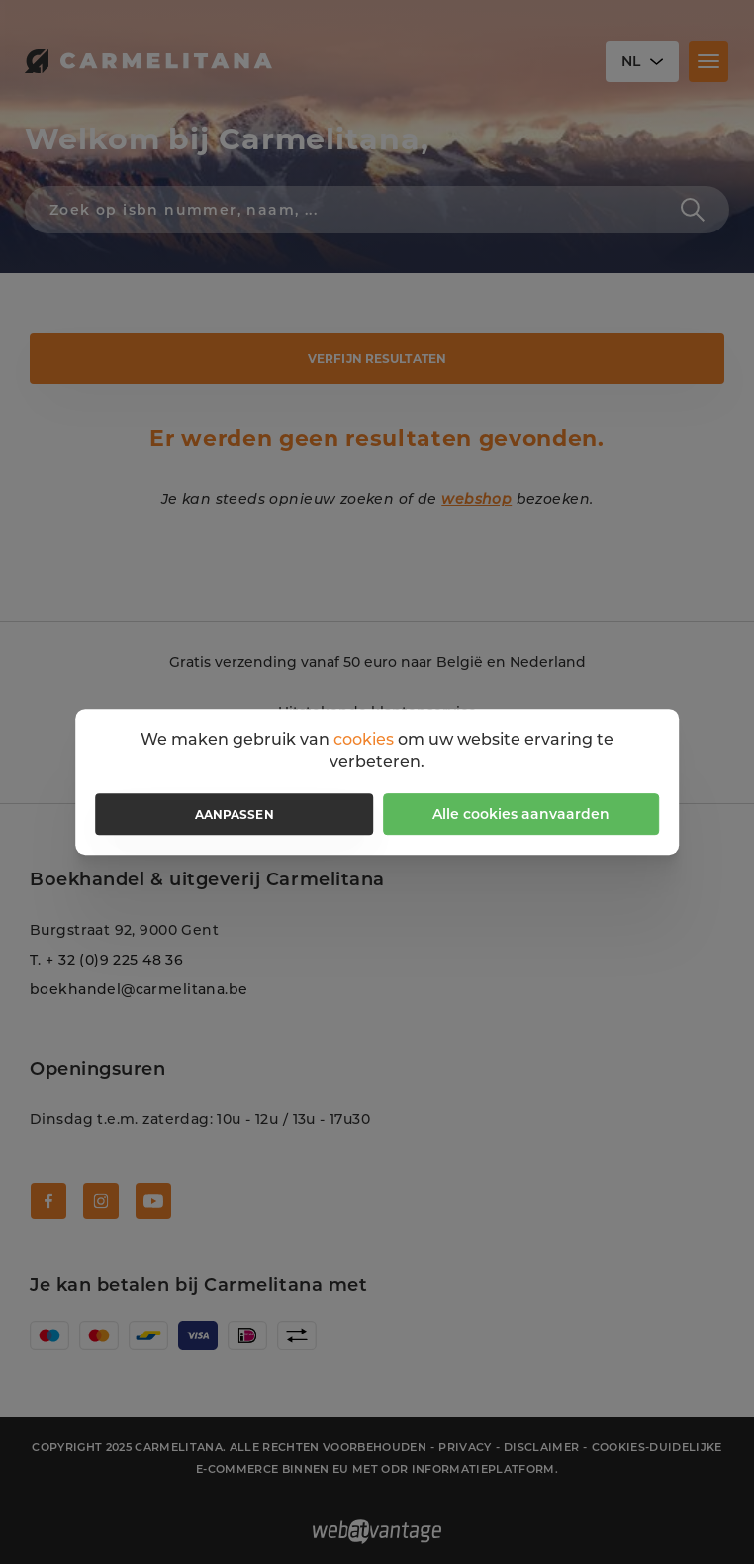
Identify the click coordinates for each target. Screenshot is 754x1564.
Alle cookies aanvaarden (521, 814)
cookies (363, 739)
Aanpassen (234, 814)
